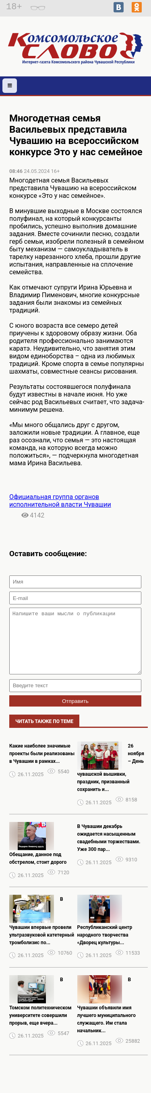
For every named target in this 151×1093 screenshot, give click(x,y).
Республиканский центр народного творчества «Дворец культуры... (104, 947)
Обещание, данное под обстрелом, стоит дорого (37, 870)
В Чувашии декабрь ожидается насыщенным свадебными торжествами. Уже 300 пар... (109, 850)
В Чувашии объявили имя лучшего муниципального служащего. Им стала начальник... (106, 1017)
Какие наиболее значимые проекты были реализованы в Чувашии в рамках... (41, 765)
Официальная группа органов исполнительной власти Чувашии (60, 500)
